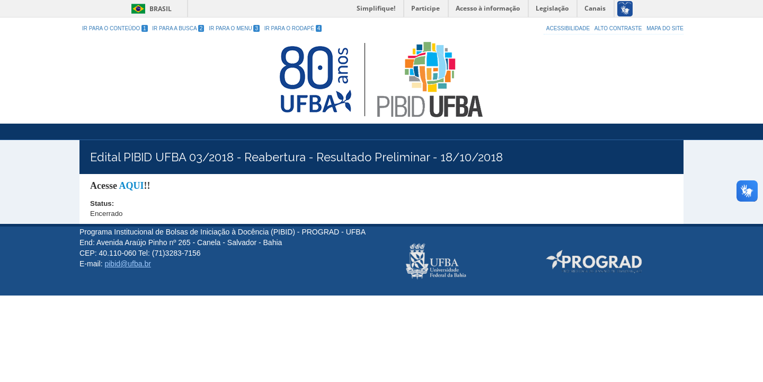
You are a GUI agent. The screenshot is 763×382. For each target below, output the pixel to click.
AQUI (131, 185)
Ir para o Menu (234, 28)
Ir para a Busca (178, 28)
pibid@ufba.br (127, 263)
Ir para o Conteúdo (115, 28)
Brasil (149, 8)
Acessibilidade (568, 28)
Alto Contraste (618, 28)
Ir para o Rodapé (293, 28)
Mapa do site (665, 28)
